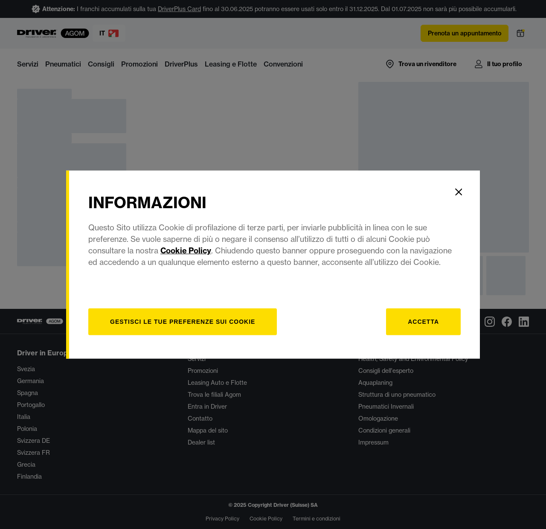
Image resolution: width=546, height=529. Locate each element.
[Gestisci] (182, 321)
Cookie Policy (185, 250)
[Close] (458, 192)
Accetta (423, 321)
